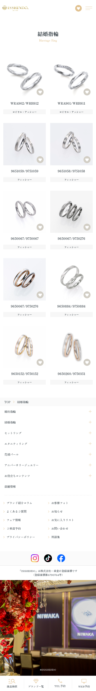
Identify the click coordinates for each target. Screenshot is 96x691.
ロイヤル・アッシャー (24, 112)
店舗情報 (10, 486)
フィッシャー (24, 179)
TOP (7, 402)
